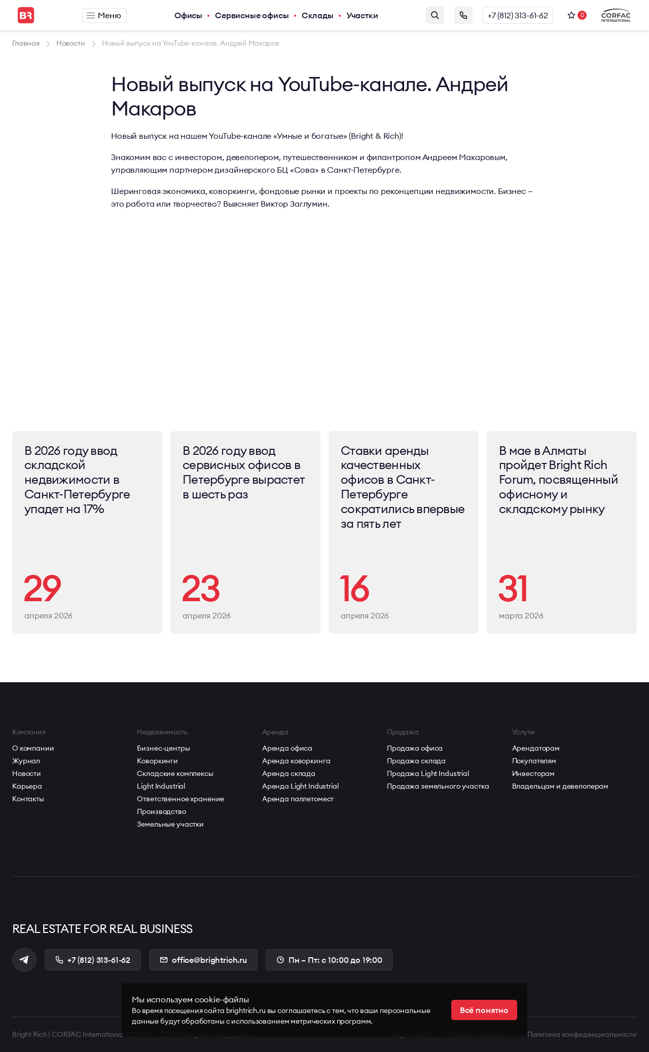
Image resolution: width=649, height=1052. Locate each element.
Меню (104, 15)
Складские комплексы (175, 773)
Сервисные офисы (252, 15)
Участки (362, 15)
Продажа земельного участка (438, 786)
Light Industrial (161, 786)
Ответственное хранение (180, 798)
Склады (318, 15)
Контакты (28, 798)
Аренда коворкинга (296, 760)
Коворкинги (157, 760)
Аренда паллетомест (298, 798)
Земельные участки (170, 824)
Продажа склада (416, 760)
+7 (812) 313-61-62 (518, 15)
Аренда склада (288, 773)
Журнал (26, 760)
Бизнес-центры (163, 748)
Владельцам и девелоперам (560, 786)
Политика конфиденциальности (582, 1034)
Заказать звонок (463, 15)
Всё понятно (484, 1010)
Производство (161, 811)
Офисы (188, 15)
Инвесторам (533, 773)
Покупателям (534, 760)
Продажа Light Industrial (428, 773)
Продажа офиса (415, 748)
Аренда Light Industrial (300, 786)
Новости (26, 773)
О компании (33, 748)
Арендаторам (536, 748)
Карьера (27, 786)
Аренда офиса (287, 748)
